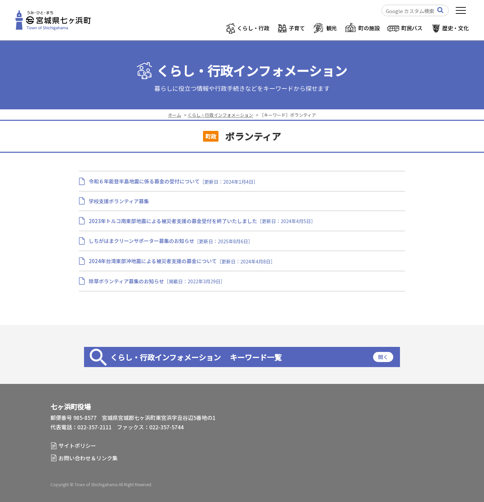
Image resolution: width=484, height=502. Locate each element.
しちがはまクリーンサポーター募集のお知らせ (141, 240)
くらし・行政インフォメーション (251, 70)
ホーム (174, 115)
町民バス (411, 28)
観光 (331, 28)
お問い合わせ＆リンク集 (88, 458)
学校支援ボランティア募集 (119, 201)
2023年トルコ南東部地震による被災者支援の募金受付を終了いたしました (173, 220)
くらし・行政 (253, 28)
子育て (297, 28)
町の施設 (368, 28)
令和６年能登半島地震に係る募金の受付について (144, 181)
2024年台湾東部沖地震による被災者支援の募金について (153, 260)
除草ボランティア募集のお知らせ (126, 281)
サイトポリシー (77, 445)
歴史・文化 (455, 28)
